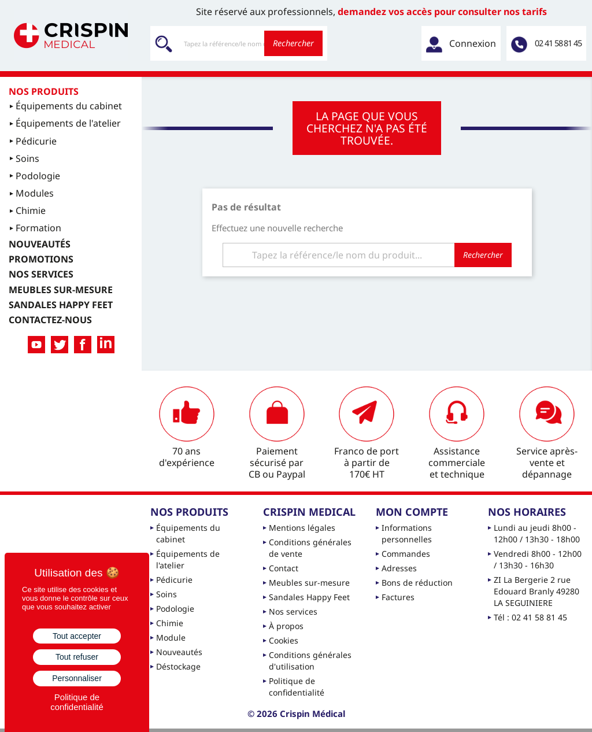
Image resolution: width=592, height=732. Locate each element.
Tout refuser (77, 656)
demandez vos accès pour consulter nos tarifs (442, 11)
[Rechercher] (239, 43)
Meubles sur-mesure (309, 582)
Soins (166, 594)
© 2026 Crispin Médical (296, 713)
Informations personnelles (407, 533)
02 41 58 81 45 (558, 43)
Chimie (169, 623)
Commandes (406, 553)
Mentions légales (302, 527)
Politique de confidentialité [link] (76, 702)
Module (171, 637)
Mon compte (412, 512)
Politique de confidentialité (296, 686)
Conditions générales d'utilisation (310, 660)
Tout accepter (77, 636)
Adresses (399, 568)
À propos (286, 625)
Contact (283, 568)
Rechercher (293, 43)
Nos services (293, 611)
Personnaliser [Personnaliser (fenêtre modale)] (77, 678)
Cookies (283, 640)
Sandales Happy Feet (309, 596)
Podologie (175, 608)
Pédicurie (174, 579)
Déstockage (178, 666)
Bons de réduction (417, 582)
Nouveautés (179, 651)
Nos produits (44, 91)
